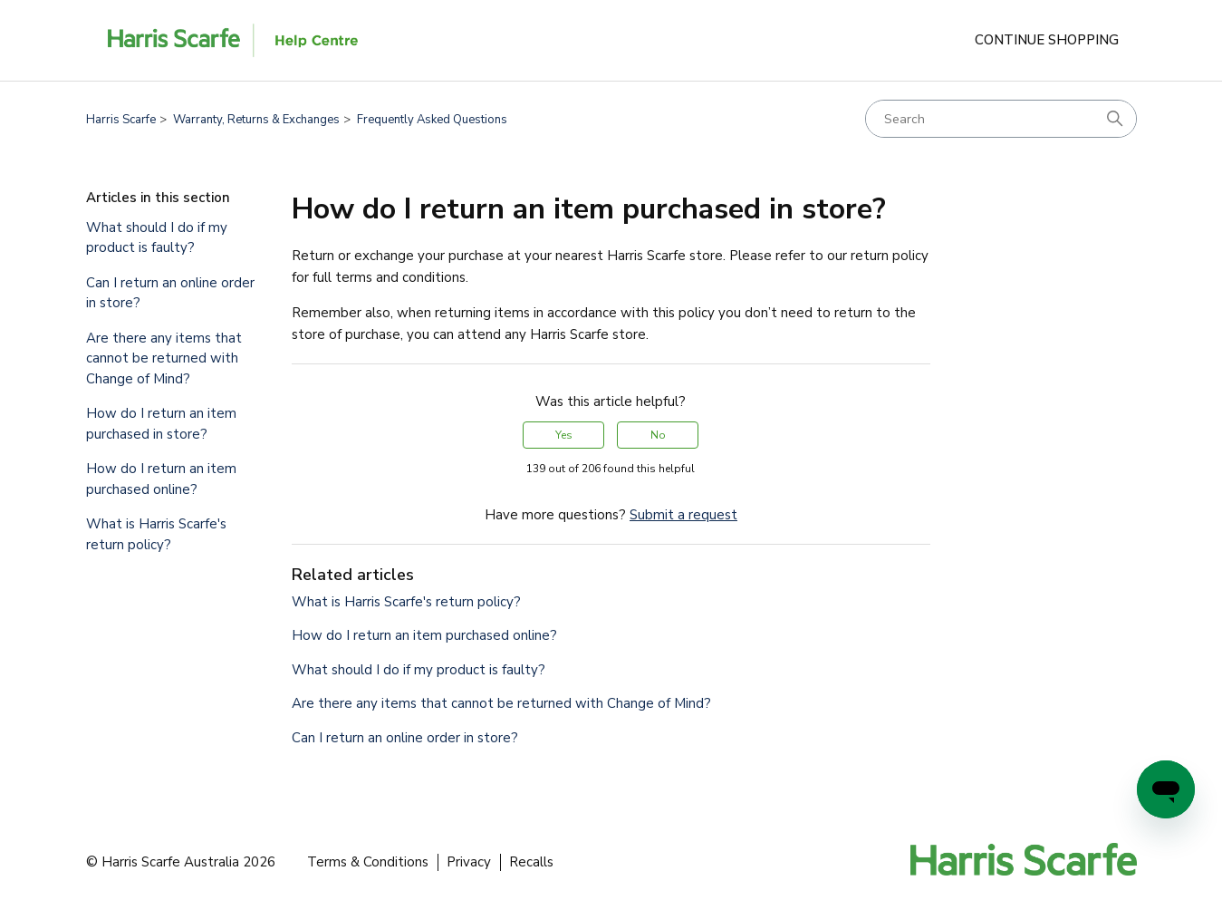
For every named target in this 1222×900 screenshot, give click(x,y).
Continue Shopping (1047, 40)
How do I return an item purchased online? (161, 479)
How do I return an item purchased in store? (161, 423)
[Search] (1001, 119)
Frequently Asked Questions (432, 119)
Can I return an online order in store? (170, 293)
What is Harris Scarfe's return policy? (156, 534)
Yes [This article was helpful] (564, 435)
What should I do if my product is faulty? (156, 237)
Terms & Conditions (367, 862)
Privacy (469, 862)
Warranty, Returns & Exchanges (256, 119)
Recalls (531, 862)
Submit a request (683, 515)
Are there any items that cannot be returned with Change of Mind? (164, 358)
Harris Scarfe (121, 119)
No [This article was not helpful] (658, 435)
